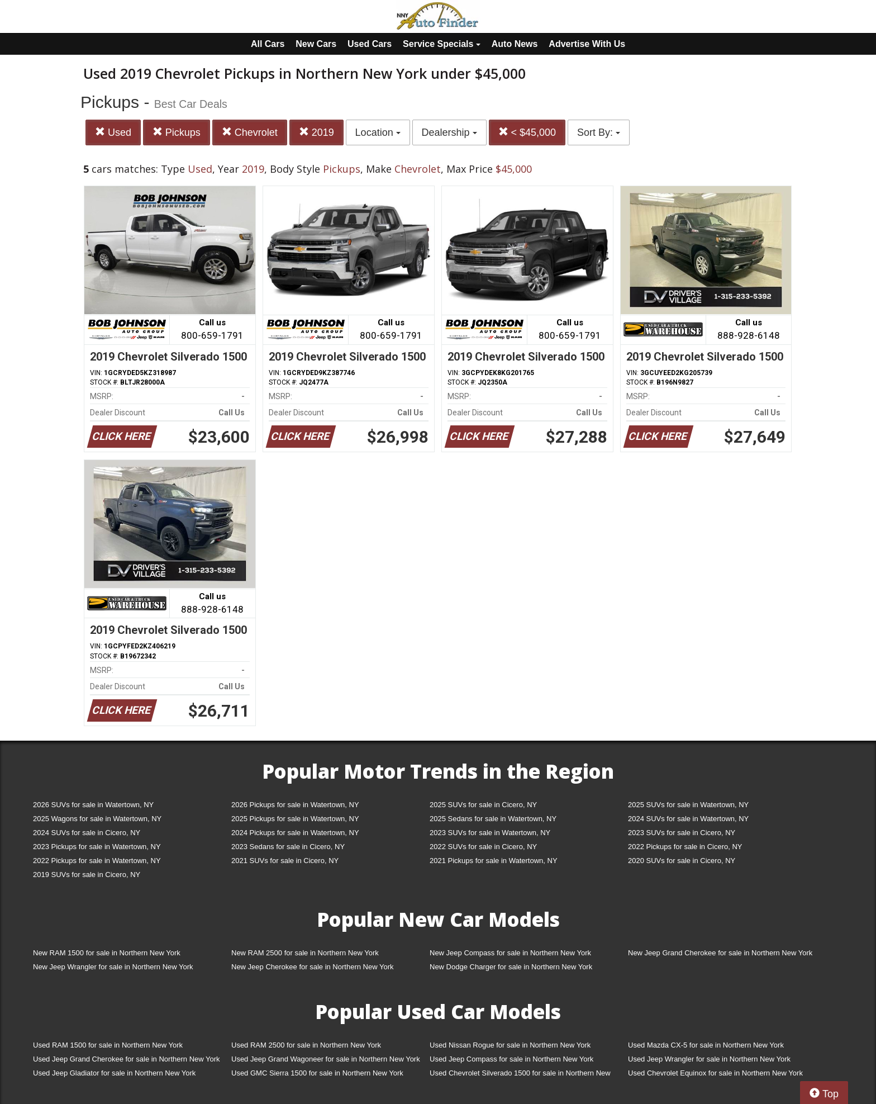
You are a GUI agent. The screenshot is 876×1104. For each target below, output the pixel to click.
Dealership (449, 132)
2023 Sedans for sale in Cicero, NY (288, 846)
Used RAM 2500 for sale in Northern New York (306, 1045)
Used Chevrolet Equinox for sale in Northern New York (715, 1073)
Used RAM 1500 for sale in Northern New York (108, 1045)
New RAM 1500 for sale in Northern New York (106, 953)
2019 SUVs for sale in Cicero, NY (86, 874)
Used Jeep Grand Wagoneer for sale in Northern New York (325, 1059)
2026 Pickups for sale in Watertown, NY (295, 804)
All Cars (267, 44)
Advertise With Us (587, 44)
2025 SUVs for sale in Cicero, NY (483, 804)
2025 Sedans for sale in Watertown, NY (493, 818)
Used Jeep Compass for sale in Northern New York (511, 1059)
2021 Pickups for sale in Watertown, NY (494, 860)
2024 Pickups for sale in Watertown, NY (295, 832)
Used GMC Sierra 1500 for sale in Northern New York (317, 1073)
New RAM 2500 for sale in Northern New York (305, 953)
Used (113, 132)
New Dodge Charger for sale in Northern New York (511, 967)
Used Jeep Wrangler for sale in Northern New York (709, 1059)
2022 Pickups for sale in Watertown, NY (97, 860)
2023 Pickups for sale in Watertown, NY (97, 846)
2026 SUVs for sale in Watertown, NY (93, 804)
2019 (316, 132)
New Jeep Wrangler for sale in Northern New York (113, 967)
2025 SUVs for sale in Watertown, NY (688, 804)
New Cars (316, 44)
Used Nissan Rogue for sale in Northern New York (510, 1045)
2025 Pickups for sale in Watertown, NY (295, 818)
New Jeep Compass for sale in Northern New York (510, 953)
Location (378, 132)
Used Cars (369, 44)
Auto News (515, 44)
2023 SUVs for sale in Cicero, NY (681, 832)
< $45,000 (527, 132)
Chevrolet (250, 132)
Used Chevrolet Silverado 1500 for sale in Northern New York (520, 1075)
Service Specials (441, 44)
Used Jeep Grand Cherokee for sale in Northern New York (126, 1059)
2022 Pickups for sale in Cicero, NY (685, 846)
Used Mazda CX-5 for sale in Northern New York (706, 1045)
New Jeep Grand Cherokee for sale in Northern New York (720, 953)
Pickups (177, 132)
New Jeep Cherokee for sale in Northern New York (312, 967)
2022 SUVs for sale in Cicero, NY (483, 846)
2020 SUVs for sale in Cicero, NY (681, 860)
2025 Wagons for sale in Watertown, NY (97, 818)
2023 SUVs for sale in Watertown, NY (490, 832)
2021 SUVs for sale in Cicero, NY (285, 860)
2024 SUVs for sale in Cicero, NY (86, 832)
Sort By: (598, 132)
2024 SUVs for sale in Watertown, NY (688, 818)
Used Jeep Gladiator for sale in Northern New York (114, 1073)
